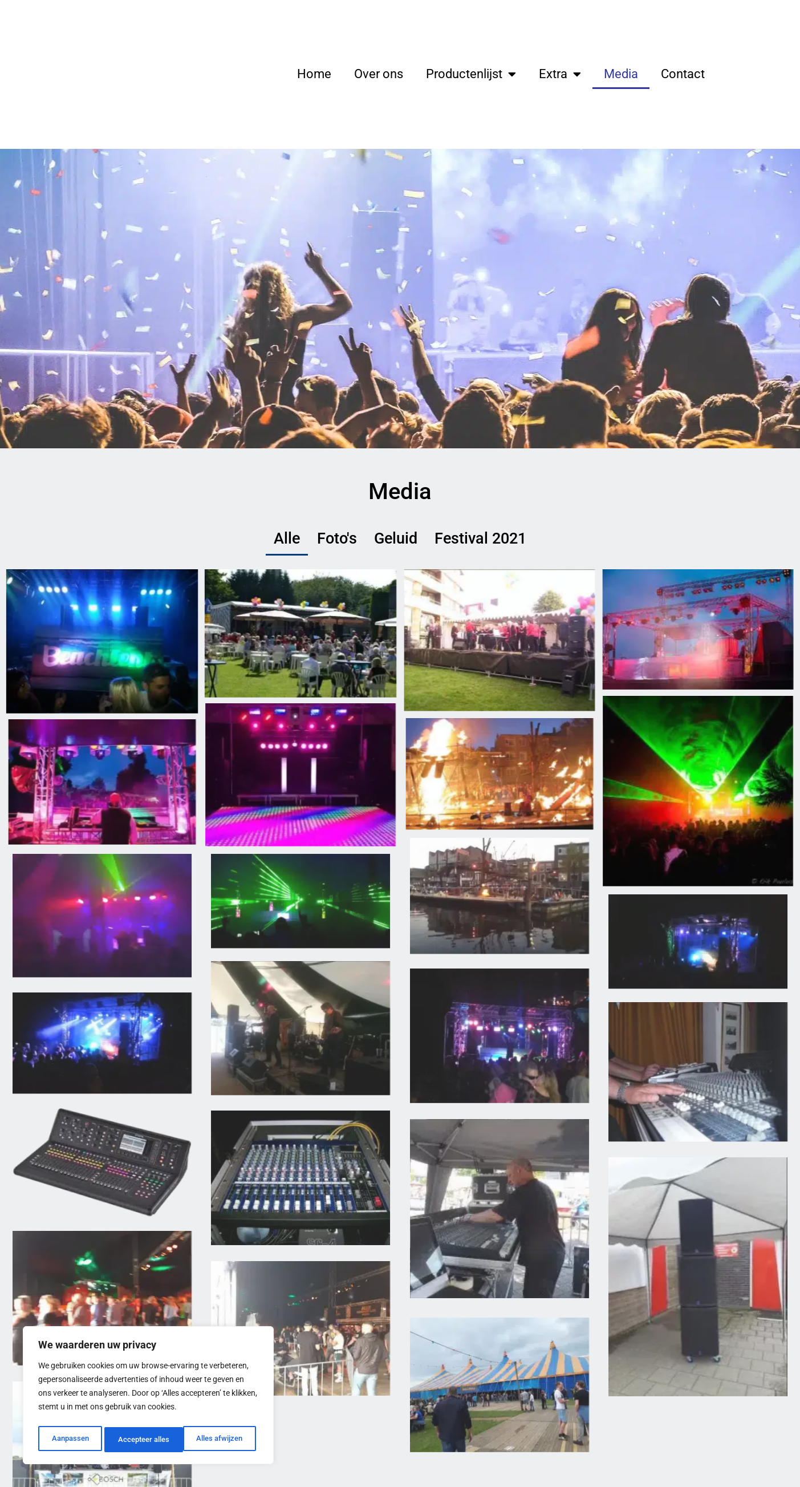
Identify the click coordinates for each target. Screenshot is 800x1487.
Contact (683, 74)
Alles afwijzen (140, 1439)
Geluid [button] (396, 540)
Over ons (378, 74)
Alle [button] (295, 540)
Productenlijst (471, 74)
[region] (148, 1397)
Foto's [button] (342, 540)
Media (621, 74)
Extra (560, 74)
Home (314, 74)
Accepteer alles (220, 1439)
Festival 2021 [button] (474, 540)
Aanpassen (69, 1439)
